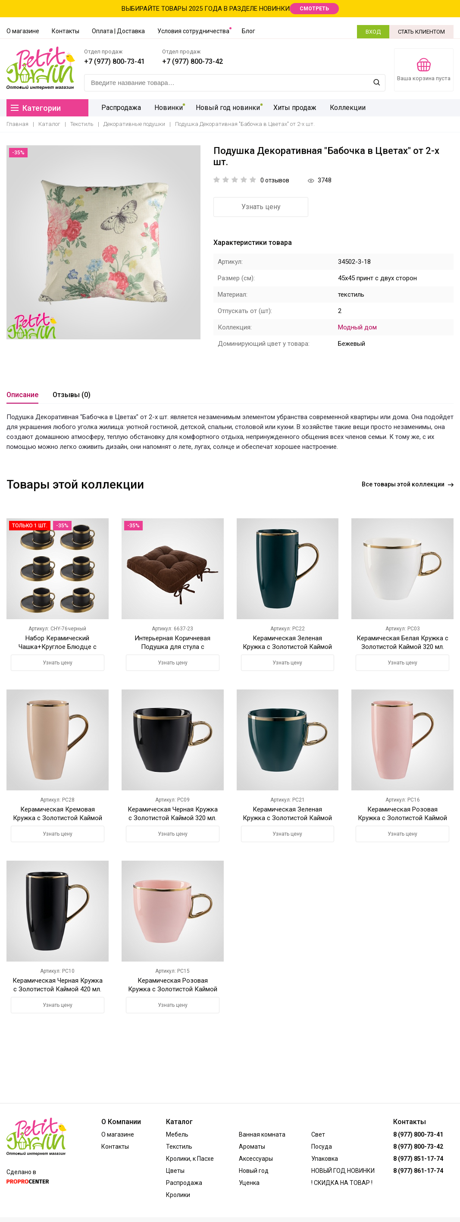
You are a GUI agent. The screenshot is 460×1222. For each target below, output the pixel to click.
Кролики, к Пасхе (190, 1158)
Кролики (178, 1194)
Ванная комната (262, 1134)
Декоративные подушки (134, 124)
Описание (22, 395)
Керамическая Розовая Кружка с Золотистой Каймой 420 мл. (402, 817)
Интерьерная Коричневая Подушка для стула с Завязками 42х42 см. (172, 646)
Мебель (177, 1134)
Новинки (168, 107)
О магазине (22, 31)
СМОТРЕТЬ (314, 9)
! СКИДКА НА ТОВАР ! (341, 1182)
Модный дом (357, 327)
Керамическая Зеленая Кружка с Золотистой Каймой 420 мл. (287, 646)
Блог (248, 31)
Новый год (254, 1170)
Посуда (321, 1146)
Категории (36, 108)
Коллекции (347, 107)
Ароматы (252, 1146)
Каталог (49, 124)
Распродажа (121, 107)
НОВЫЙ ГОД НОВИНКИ (343, 1170)
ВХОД (373, 31)
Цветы (175, 1170)
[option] (103, 242)
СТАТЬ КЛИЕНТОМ (421, 31)
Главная (17, 124)
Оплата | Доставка (118, 31)
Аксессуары (256, 1158)
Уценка (249, 1182)
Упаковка (324, 1158)
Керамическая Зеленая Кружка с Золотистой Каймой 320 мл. (287, 817)
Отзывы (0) (72, 395)
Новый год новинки (227, 107)
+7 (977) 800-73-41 (114, 61)
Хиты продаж (294, 107)
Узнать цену (261, 207)
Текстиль (82, 124)
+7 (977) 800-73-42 (192, 61)
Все (408, 484)
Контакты (65, 31)
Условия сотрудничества (193, 31)
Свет (318, 1134)
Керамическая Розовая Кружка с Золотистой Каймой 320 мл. (172, 989)
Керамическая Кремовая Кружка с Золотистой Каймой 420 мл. (57, 817)
